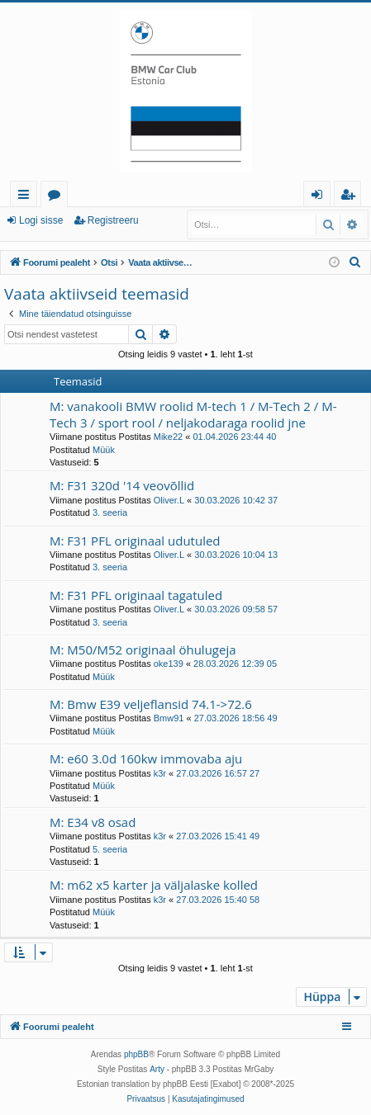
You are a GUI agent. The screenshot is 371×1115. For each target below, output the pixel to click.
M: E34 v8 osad (93, 822)
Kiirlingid (26, 197)
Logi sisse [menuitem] (320, 197)
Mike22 (168, 437)
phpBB (136, 1054)
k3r (160, 773)
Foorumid (57, 197)
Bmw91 (169, 718)
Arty (157, 1069)
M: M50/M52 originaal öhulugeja (143, 649)
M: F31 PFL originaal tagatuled (136, 595)
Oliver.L (169, 500)
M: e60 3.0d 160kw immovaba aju (146, 758)
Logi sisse (41, 220)
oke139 (168, 664)
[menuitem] (355, 262)
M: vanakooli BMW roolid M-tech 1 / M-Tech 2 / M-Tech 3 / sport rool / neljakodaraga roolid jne (193, 414)
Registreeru (113, 220)
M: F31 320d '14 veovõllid (122, 485)
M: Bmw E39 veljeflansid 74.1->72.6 (151, 704)
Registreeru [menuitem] (351, 197)
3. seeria (110, 512)
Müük (104, 450)
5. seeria (110, 849)
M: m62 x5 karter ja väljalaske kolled (154, 884)
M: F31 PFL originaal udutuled (135, 540)
